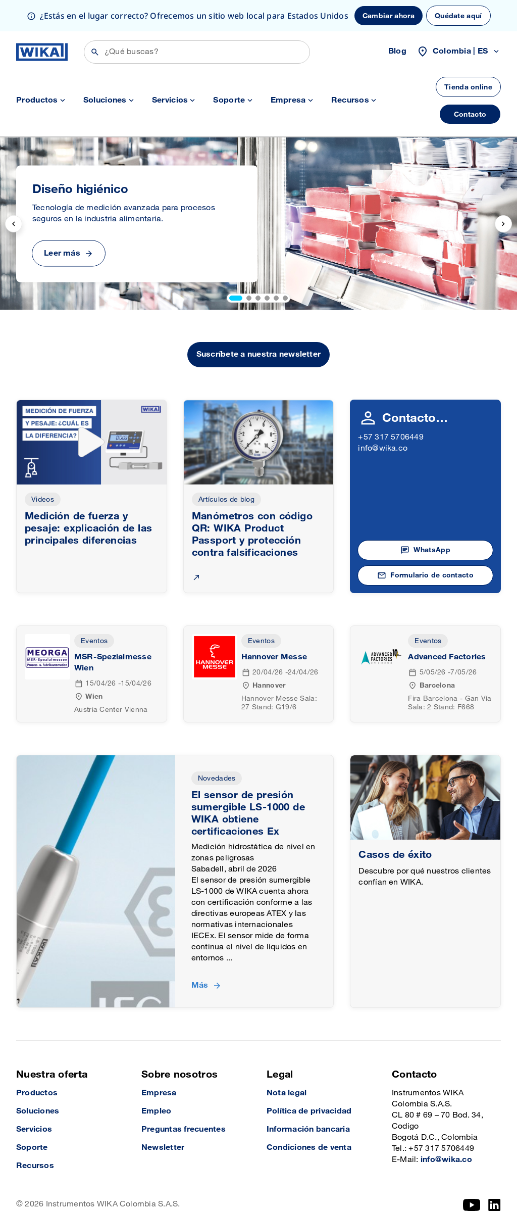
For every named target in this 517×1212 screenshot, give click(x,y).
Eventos (94, 609)
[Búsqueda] (197, 21)
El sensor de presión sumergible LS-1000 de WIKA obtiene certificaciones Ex (248, 782)
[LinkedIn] (494, 1174)
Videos (42, 468)
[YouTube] (472, 1174)
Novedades (217, 747)
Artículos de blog (226, 468)
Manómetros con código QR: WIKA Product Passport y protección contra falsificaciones (252, 503)
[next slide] (503, 192)
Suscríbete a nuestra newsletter (258, 323)
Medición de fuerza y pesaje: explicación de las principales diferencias (88, 497)
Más (200, 954)
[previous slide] (13, 192)
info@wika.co (382, 417)
